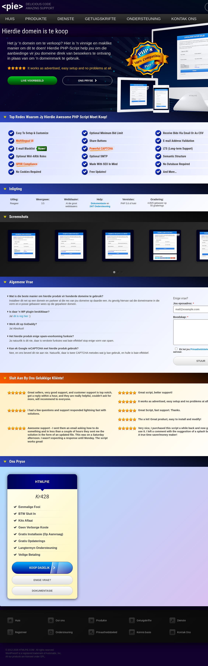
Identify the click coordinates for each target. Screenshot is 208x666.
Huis (10, 19)
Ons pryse (85, 80)
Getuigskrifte (100, 19)
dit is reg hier (20, 316)
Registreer (21, 632)
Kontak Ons (183, 19)
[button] (114, 272)
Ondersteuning (144, 19)
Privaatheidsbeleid (106, 632)
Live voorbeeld (25, 80)
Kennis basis (144, 632)
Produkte (36, 19)
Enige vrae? (42, 580)
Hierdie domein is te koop (35, 31)
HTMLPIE (42, 482)
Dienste (65, 19)
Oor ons (60, 620)
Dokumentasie (98, 203)
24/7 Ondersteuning (100, 206)
